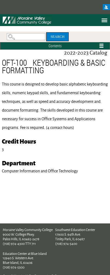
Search (57, 36)
